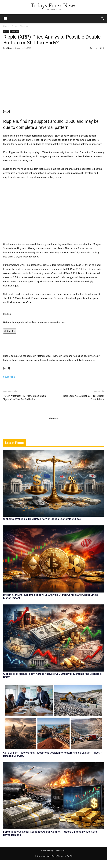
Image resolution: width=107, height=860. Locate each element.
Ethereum (24, 26)
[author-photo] (54, 413)
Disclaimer (61, 850)
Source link (9, 376)
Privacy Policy (47, 850)
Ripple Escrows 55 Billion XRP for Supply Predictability (83, 397)
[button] (102, 18)
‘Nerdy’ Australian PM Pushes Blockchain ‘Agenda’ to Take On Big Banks (24, 397)
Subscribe (9, 331)
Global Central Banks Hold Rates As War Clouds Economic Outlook (42, 518)
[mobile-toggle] (5, 18)
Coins (14, 26)
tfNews (9, 48)
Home (6, 26)
